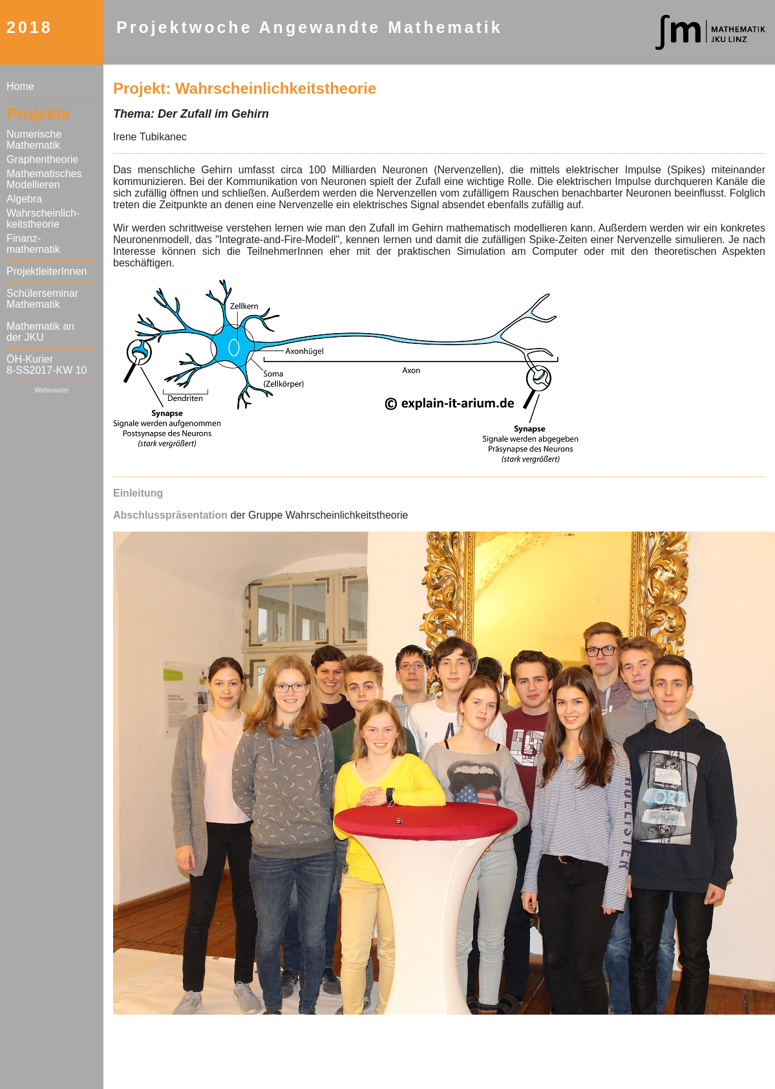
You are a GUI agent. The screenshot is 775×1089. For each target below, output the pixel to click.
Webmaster (51, 390)
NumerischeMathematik (33, 140)
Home (20, 86)
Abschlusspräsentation (170, 515)
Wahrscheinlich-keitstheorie (43, 219)
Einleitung (138, 493)
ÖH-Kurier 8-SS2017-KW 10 (46, 365)
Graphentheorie (42, 159)
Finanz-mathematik (33, 244)
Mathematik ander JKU (40, 332)
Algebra (24, 198)
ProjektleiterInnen (46, 271)
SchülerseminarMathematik (42, 299)
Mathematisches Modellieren (44, 179)
